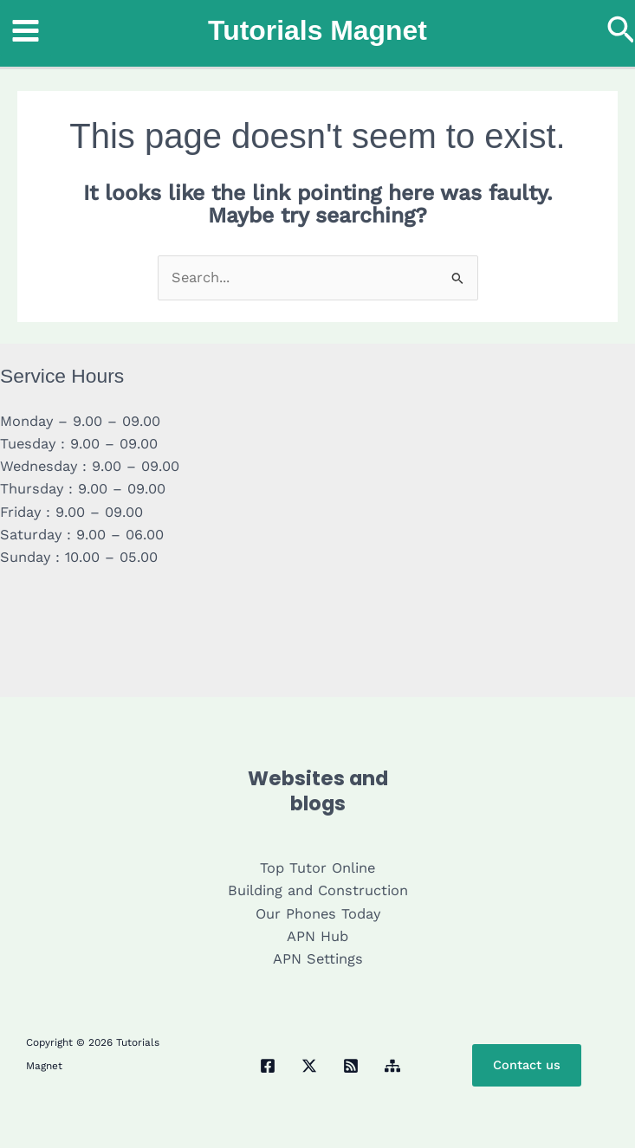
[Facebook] (267, 1066)
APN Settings (318, 959)
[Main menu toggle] (26, 31)
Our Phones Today (318, 914)
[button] (621, 30)
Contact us (526, 1065)
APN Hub (317, 936)
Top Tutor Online (317, 868)
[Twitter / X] (309, 1066)
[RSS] (351, 1066)
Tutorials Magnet (317, 30)
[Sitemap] (392, 1066)
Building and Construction (318, 890)
